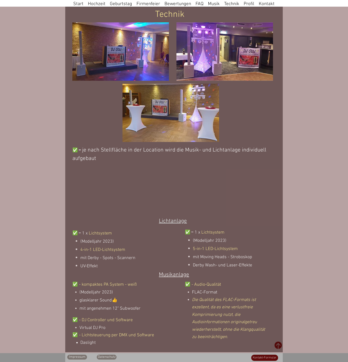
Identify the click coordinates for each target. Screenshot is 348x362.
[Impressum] (77, 357)
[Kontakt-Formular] (264, 358)
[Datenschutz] (107, 357)
